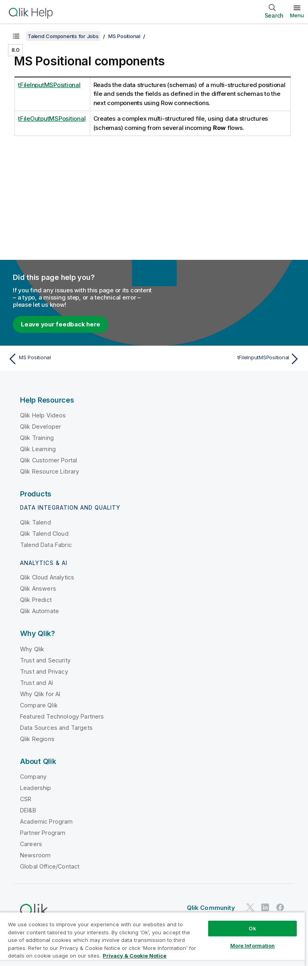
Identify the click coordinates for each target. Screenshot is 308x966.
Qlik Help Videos (43, 415)
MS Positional (124, 36)
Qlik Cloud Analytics (47, 577)
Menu (297, 15)
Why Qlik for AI (40, 694)
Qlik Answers (38, 588)
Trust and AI (36, 682)
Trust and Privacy (44, 671)
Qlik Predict (36, 599)
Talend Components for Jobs (63, 36)
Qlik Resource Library (49, 471)
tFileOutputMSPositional (51, 118)
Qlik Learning (38, 449)
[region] (152, 939)
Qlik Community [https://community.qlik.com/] (211, 907)
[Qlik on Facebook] (280, 907)
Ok (252, 928)
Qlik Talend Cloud (44, 533)
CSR (25, 799)
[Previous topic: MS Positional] (78, 359)
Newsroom (35, 855)
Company (33, 776)
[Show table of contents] (16, 36)
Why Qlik (32, 649)
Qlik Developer (40, 426)
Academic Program (46, 821)
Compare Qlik (39, 705)
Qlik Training (37, 437)
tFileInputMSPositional (49, 85)
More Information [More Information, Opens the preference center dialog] (252, 945)
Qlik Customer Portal (48, 460)
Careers (31, 843)
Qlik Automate (39, 611)
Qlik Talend (35, 522)
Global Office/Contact (49, 866)
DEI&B (28, 810)
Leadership (35, 787)
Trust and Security (45, 660)
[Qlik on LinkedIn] (265, 907)
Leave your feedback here (60, 324)
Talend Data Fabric (46, 544)
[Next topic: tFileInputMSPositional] (229, 359)
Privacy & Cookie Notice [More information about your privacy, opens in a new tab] (134, 955)
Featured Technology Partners (62, 716)
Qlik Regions (37, 738)
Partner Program (42, 832)
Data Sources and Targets (56, 727)
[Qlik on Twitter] (250, 907)
